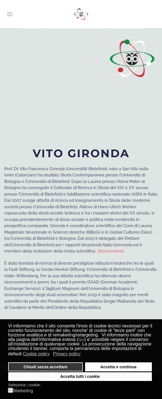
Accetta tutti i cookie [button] (80, 376)
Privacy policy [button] (67, 353)
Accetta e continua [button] (118, 367)
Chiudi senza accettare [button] (46, 367)
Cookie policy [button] (36, 353)
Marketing (23, 391)
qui (81, 339)
